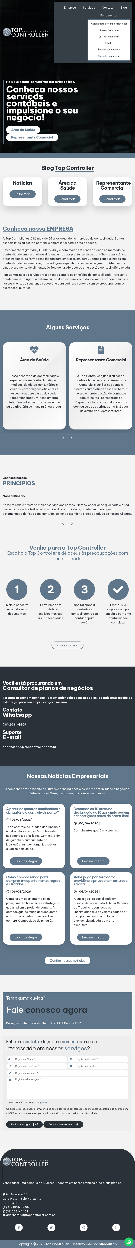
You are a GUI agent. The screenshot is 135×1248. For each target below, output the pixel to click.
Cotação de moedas (109, 56)
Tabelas (109, 43)
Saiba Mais (23, 194)
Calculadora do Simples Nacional (109, 23)
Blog (124, 7)
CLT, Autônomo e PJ (109, 36)
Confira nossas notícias (67, 961)
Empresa (70, 7)
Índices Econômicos (109, 49)
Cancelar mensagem (63, 1124)
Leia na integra (26, 861)
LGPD (11, 1113)
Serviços (89, 7)
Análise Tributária (109, 30)
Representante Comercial (32, 137)
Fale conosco (67, 645)
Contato (108, 7)
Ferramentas (109, 15)
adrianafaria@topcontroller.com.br (29, 747)
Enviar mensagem (24, 1124)
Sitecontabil (108, 1244)
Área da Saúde (23, 130)
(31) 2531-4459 (14, 724)
